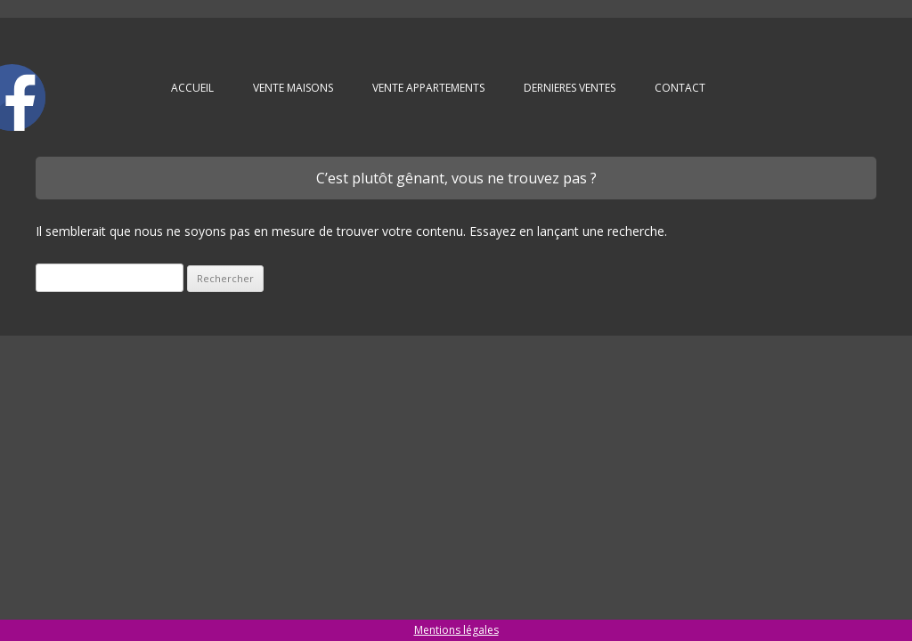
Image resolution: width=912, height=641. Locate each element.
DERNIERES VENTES (569, 87)
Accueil (192, 87)
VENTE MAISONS (293, 87)
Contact (680, 87)
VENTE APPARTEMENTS (428, 87)
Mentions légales (456, 629)
